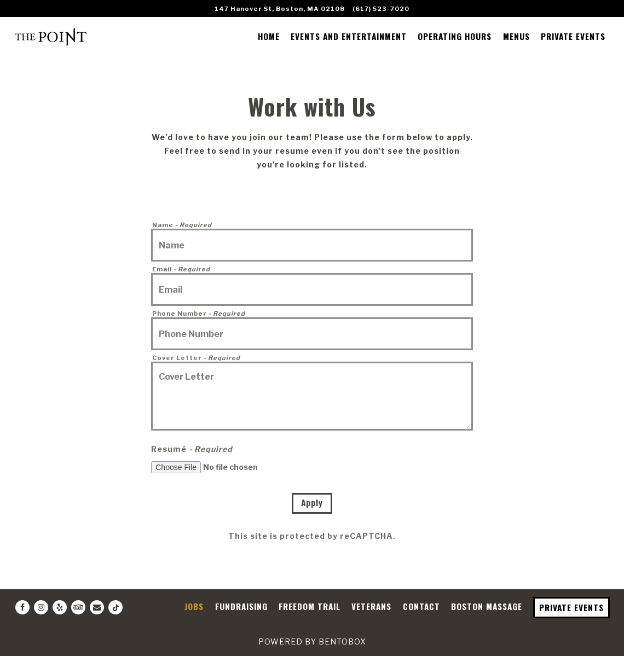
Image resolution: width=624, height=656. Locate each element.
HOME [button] (269, 36)
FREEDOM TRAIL (309, 606)
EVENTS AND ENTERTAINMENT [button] (349, 36)
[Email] (97, 607)
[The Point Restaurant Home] (51, 36)
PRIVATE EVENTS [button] (573, 36)
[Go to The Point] (280, 8)
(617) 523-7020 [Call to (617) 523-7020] (381, 9)
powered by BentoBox (312, 641)
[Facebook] (22, 607)
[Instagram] (41, 607)
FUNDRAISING (241, 606)
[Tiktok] (115, 607)
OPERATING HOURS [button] (455, 36)
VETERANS (371, 606)
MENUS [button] (516, 36)
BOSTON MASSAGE (486, 606)
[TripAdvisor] (78, 607)
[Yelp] (60, 607)
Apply (312, 502)
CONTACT (421, 606)
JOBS (194, 606)
